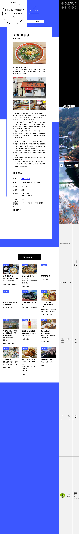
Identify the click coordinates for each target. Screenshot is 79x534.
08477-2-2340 (25, 179)
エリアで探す (63, 282)
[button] (61, 165)
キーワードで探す (64, 243)
